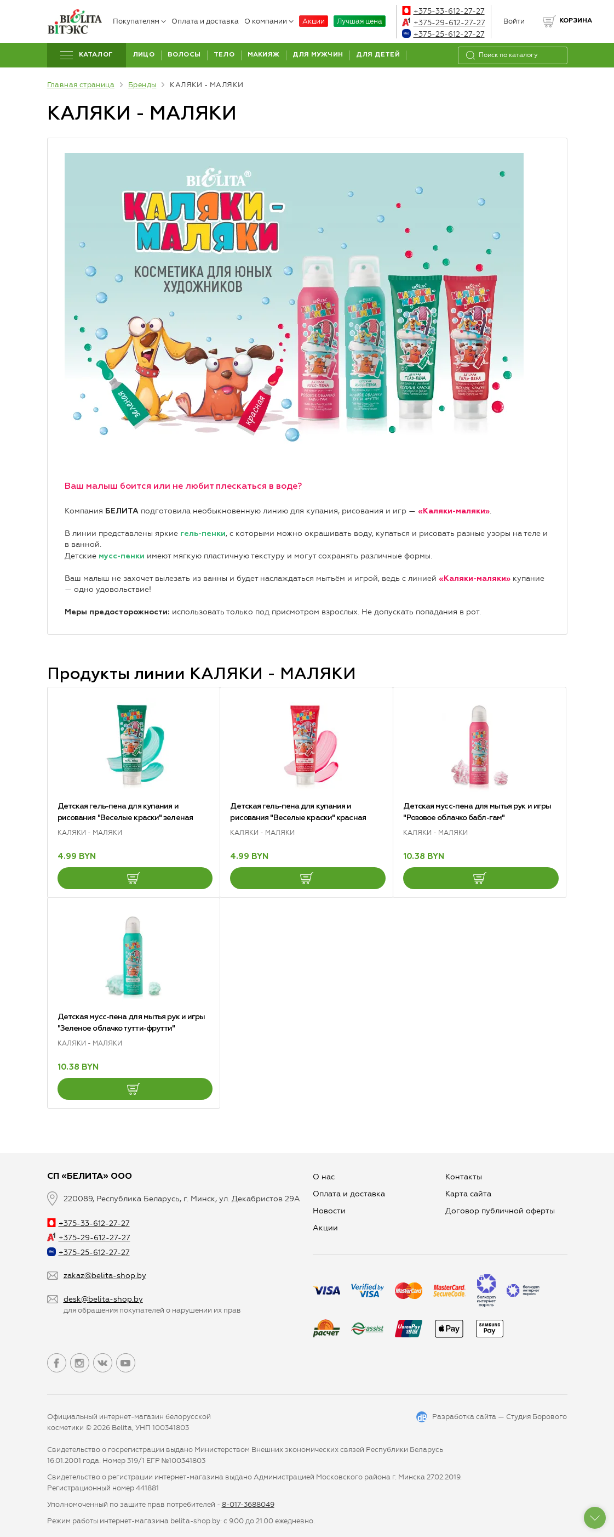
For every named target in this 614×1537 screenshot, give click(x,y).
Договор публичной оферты (500, 1211)
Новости (329, 1211)
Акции (313, 21)
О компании (269, 21)
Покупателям (139, 21)
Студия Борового (536, 1416)
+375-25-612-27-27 (443, 34)
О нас (324, 1177)
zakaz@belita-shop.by (105, 1275)
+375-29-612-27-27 (443, 22)
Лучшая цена (359, 21)
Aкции (325, 1228)
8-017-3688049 (248, 1504)
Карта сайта (468, 1194)
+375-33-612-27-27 (443, 11)
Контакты (463, 1177)
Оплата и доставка (205, 21)
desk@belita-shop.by (103, 1299)
